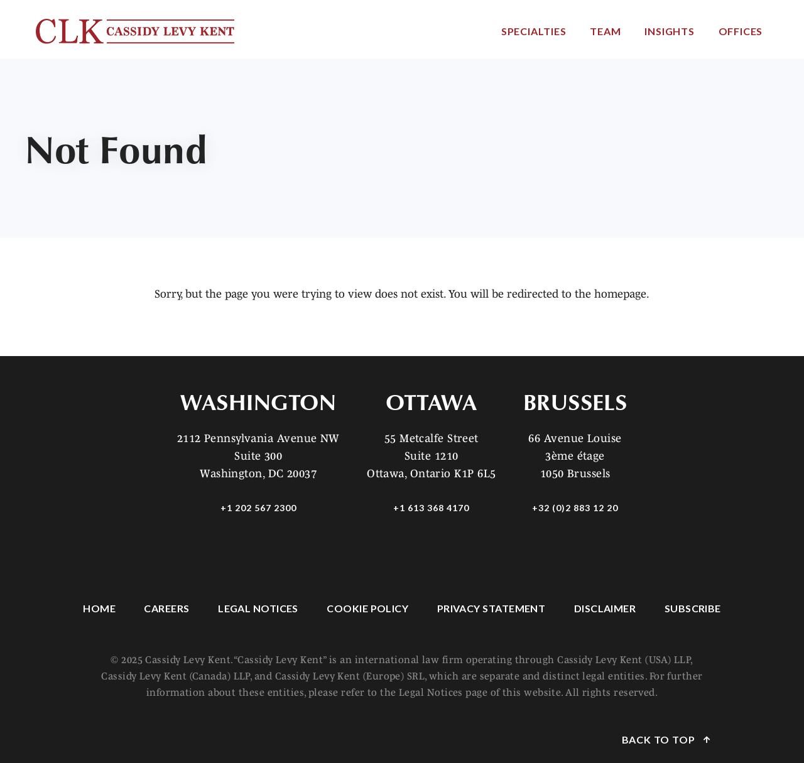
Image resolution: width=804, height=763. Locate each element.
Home (99, 608)
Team (605, 31)
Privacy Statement (491, 608)
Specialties (534, 31)
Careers (166, 608)
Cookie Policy (367, 608)
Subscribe (693, 608)
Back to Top (660, 739)
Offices (741, 31)
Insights (669, 31)
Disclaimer (605, 608)
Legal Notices (258, 608)
